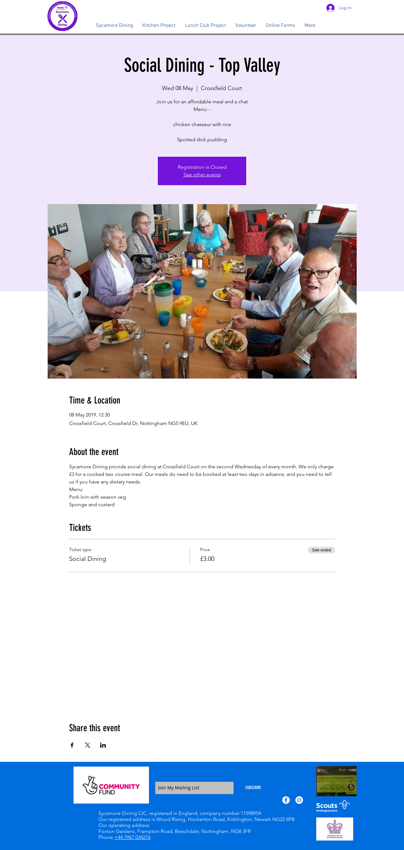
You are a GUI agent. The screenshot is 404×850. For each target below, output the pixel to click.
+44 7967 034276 (132, 837)
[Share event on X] (88, 745)
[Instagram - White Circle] (299, 800)
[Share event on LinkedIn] (103, 745)
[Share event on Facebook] (72, 745)
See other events (202, 175)
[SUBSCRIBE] (253, 788)
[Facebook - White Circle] (286, 800)
